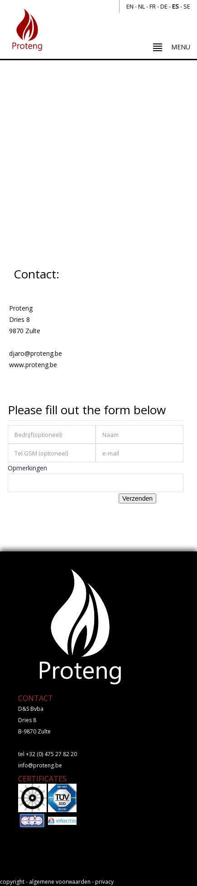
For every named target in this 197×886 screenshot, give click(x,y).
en (130, 6)
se (186, 6)
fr (152, 6)
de (164, 6)
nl (141, 6)
